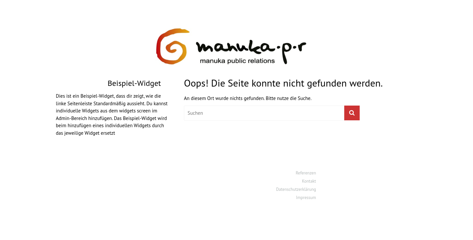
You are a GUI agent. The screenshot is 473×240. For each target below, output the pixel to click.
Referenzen (306, 173)
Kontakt (309, 181)
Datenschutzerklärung (296, 189)
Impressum (306, 197)
